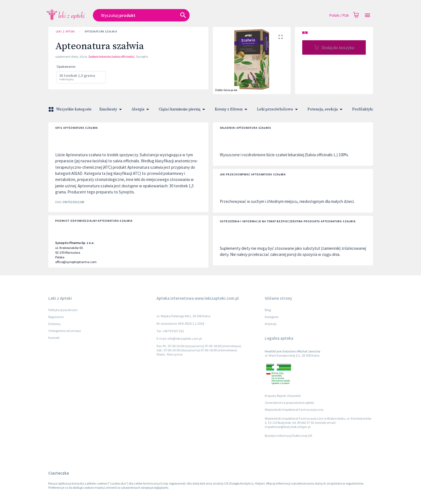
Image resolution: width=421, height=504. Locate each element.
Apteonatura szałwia (100, 31)
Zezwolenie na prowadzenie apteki (289, 402)
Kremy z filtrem (232, 109)
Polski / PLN (339, 15)
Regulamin (56, 317)
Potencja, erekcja (326, 109)
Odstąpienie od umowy (64, 331)
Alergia (141, 109)
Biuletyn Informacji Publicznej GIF (288, 436)
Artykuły (271, 324)
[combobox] (171, 15)
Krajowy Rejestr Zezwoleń (283, 396)
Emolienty (111, 109)
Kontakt (54, 338)
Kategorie (271, 317)
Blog (268, 310)
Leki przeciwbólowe (278, 109)
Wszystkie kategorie (70, 109)
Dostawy (54, 324)
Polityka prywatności (63, 310)
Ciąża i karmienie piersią (182, 109)
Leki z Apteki (65, 31)
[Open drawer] (367, 15)
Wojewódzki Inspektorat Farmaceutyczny (294, 409)
